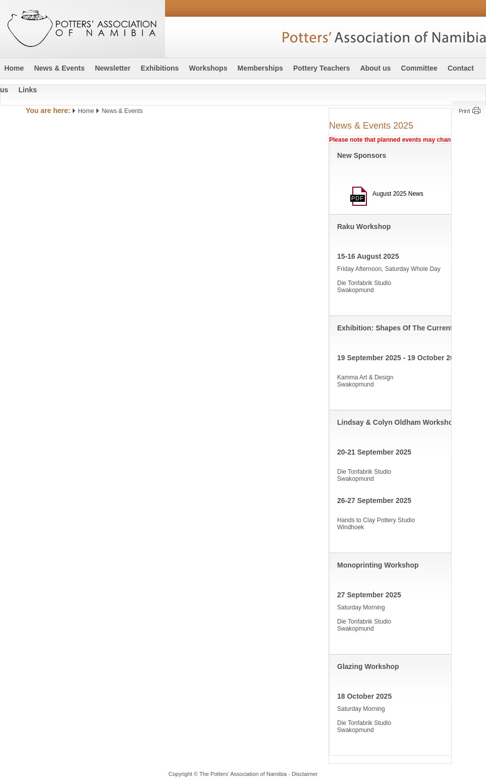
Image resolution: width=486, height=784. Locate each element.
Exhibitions (160, 68)
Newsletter (113, 68)
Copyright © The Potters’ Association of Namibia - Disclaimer (243, 774)
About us (375, 68)
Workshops (208, 68)
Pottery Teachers (321, 68)
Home (14, 68)
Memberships (260, 68)
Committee (419, 68)
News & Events (59, 68)
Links (27, 90)
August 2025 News (392, 193)
